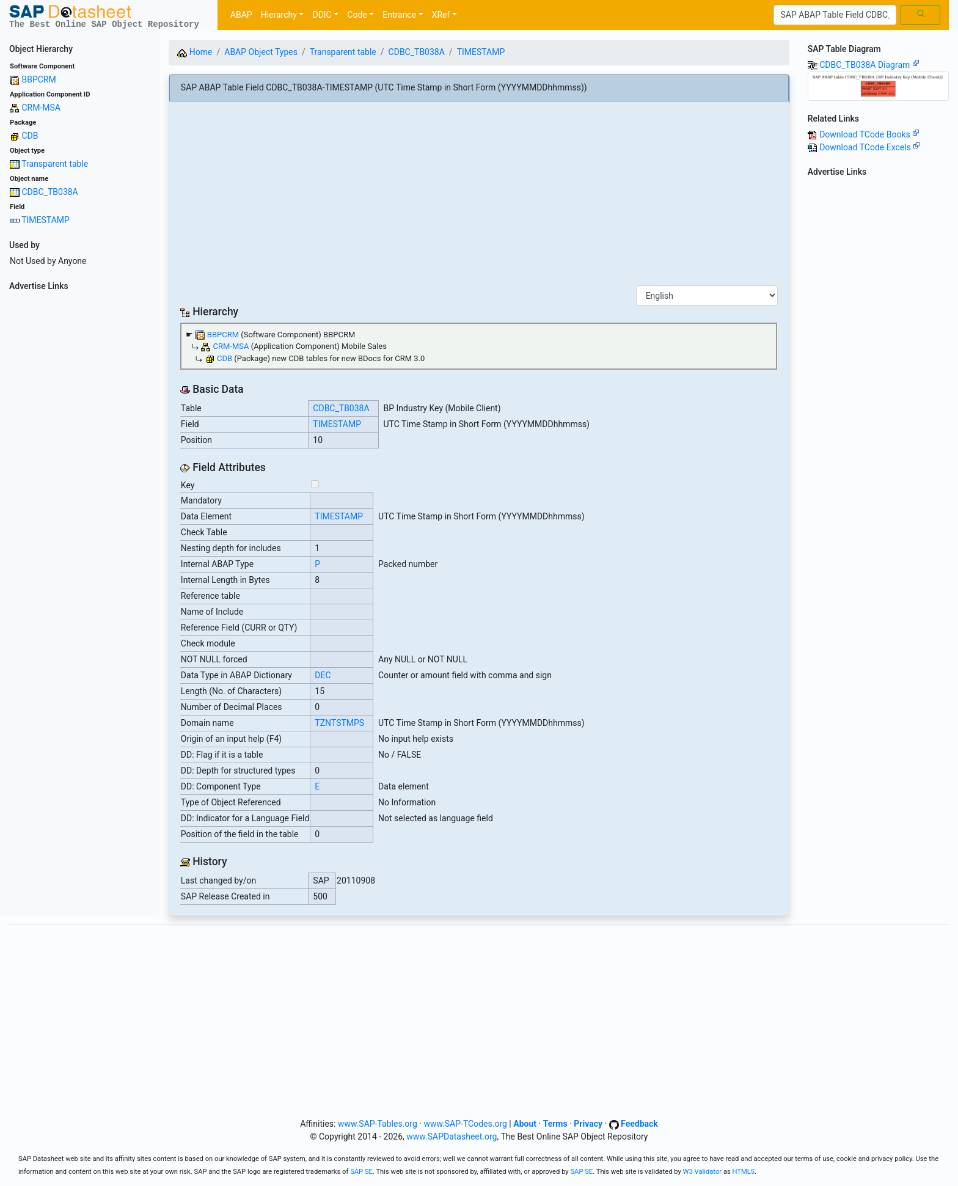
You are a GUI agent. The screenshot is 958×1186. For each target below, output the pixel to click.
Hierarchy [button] (279, 15)
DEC (323, 675)
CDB (29, 136)
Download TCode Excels (869, 147)
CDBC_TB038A (49, 192)
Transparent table (54, 164)
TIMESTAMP (45, 220)
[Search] (834, 15)
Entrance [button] (399, 15)
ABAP (241, 15)
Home (194, 52)
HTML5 (744, 1172)
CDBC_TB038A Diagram (869, 65)
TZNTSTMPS (339, 723)
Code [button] (357, 15)
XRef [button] (441, 15)
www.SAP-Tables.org (377, 1124)
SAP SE (361, 1172)
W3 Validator (702, 1172)
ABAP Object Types (261, 52)
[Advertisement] (79, 479)
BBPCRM (38, 79)
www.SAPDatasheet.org (451, 1136)
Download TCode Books (869, 134)
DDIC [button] (321, 15)
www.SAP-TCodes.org (465, 1124)
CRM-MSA (40, 107)
